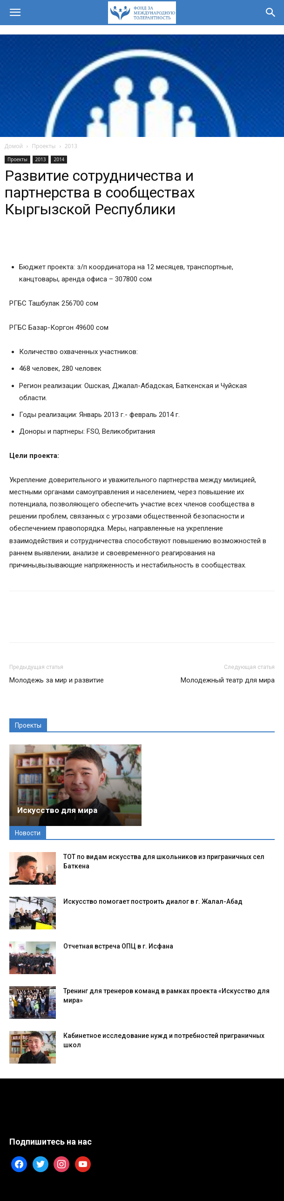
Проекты (43, 146)
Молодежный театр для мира (228, 680)
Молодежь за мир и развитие (56, 680)
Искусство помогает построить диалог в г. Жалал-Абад (153, 901)
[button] (15, 12)
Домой (14, 146)
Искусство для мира (57, 810)
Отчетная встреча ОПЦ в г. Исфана (118, 946)
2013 (71, 146)
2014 (59, 159)
